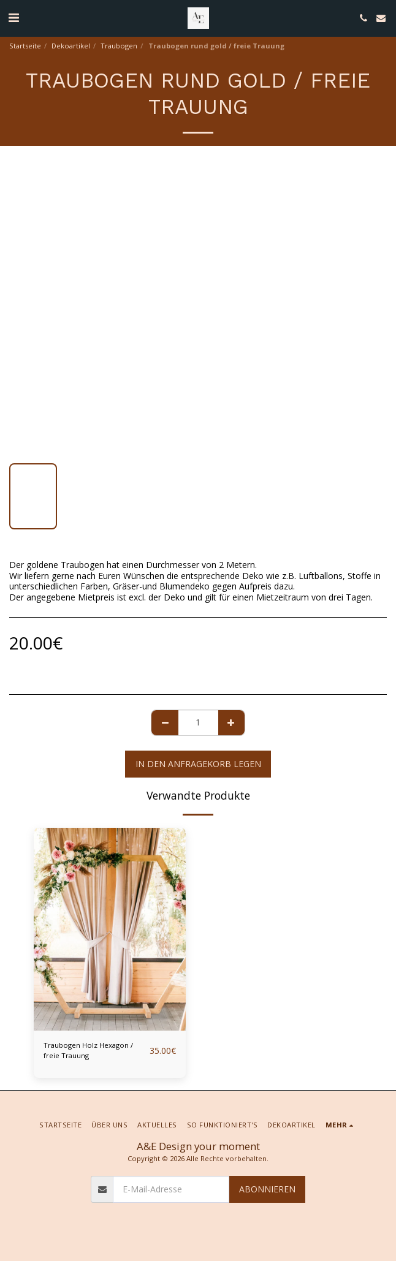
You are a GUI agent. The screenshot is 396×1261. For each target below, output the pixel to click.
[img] (110, 929)
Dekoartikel (70, 45)
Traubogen (119, 45)
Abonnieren (267, 1189)
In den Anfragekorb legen (198, 764)
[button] (13, 17)
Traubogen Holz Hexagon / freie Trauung (88, 1050)
